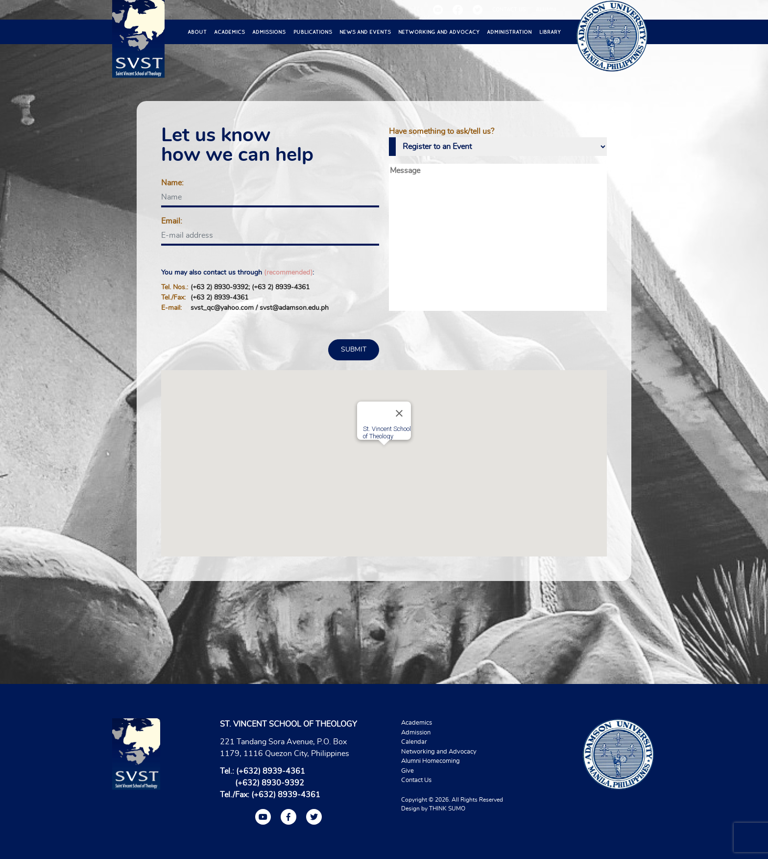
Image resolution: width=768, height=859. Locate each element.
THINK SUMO (447, 808)
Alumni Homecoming (430, 761)
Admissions (269, 32)
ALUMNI (546, 9)
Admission (416, 733)
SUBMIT (353, 349)
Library (550, 32)
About (197, 32)
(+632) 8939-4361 (270, 771)
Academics (229, 32)
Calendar (414, 742)
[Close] (399, 413)
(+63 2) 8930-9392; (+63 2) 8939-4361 (250, 287)
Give (407, 771)
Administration (509, 32)
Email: (171, 221)
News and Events (365, 32)
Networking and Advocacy (439, 32)
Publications (312, 32)
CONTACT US (509, 9)
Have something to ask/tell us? (441, 131)
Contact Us (416, 780)
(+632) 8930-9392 (269, 783)
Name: (172, 183)
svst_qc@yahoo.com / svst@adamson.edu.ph (260, 307)
